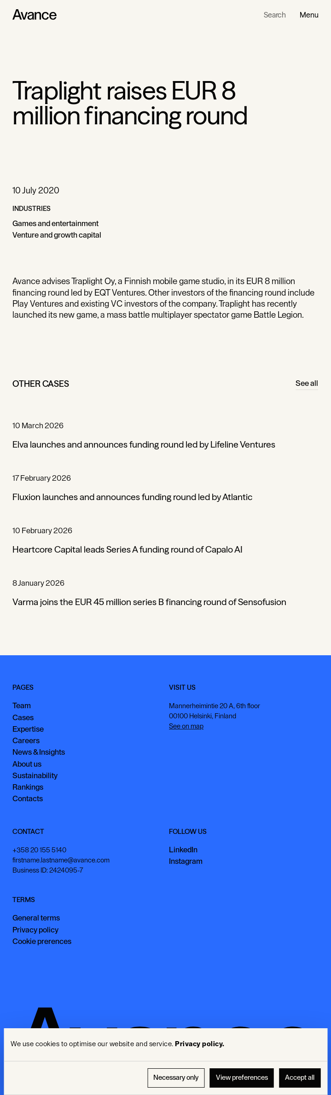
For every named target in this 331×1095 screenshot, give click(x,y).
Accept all (299, 1077)
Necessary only (175, 1077)
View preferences (242, 1077)
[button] (309, 14)
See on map (186, 725)
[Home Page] (34, 14)
